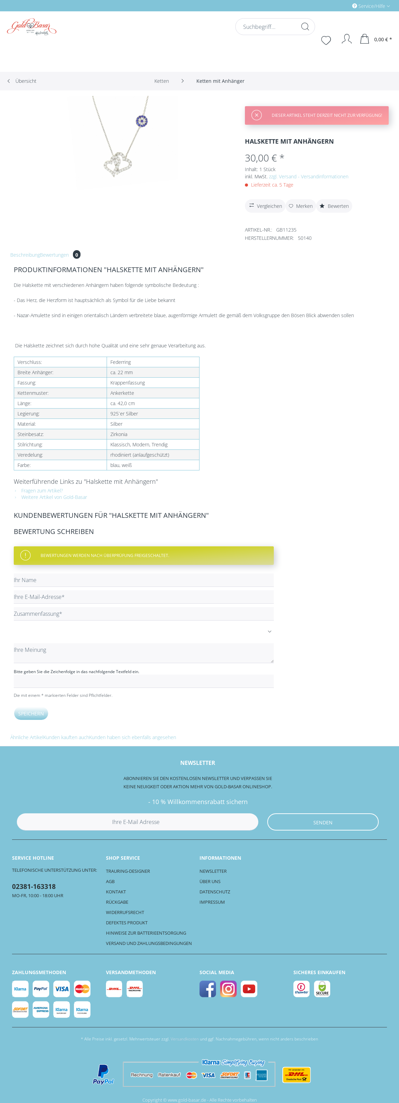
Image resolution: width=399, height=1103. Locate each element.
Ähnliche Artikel (26, 737)
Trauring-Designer (128, 871)
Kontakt (116, 892)
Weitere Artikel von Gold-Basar (50, 497)
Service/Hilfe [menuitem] (369, 6)
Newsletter (213, 871)
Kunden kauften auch (66, 737)
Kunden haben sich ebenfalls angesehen (132, 737)
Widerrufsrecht (125, 912)
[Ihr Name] (144, 580)
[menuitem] (342, 5)
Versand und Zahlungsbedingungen (149, 943)
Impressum (212, 902)
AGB (110, 881)
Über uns (210, 881)
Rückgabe (117, 902)
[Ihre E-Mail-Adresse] (144, 597)
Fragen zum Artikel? (38, 490)
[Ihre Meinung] (144, 653)
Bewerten (334, 206)
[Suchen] (304, 26)
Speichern (31, 713)
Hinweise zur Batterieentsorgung (146, 933)
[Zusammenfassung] (144, 614)
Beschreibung (25, 255)
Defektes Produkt (127, 923)
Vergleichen (265, 205)
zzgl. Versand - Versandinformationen (308, 176)
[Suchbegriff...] (274, 26)
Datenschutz (215, 892)
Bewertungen (60, 255)
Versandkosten (185, 1039)
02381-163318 (34, 886)
